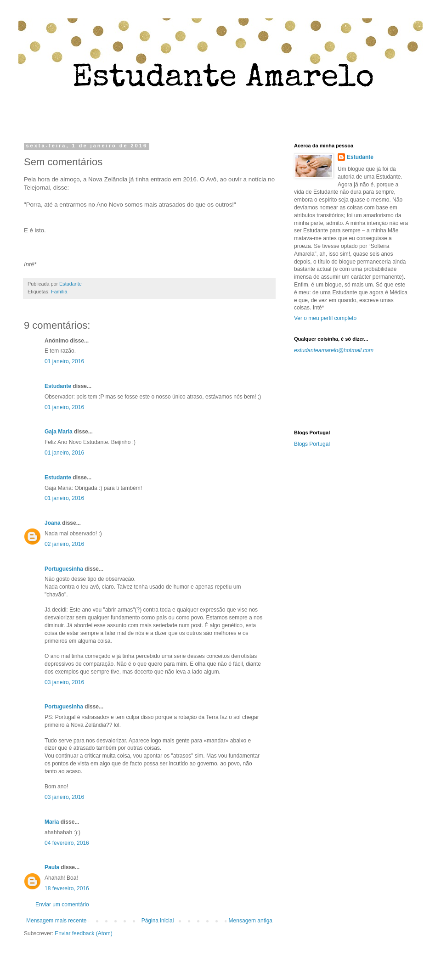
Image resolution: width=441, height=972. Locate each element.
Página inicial (157, 920)
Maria (52, 822)
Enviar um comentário (62, 904)
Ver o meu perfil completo (325, 318)
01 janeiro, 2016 (64, 361)
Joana (53, 523)
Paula (52, 867)
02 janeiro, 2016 (64, 544)
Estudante (58, 386)
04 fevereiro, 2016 (67, 843)
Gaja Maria (59, 431)
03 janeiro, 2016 (64, 682)
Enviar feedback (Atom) (83, 933)
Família (59, 291)
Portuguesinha (64, 569)
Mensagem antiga (250, 920)
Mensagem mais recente (56, 920)
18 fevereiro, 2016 (67, 888)
